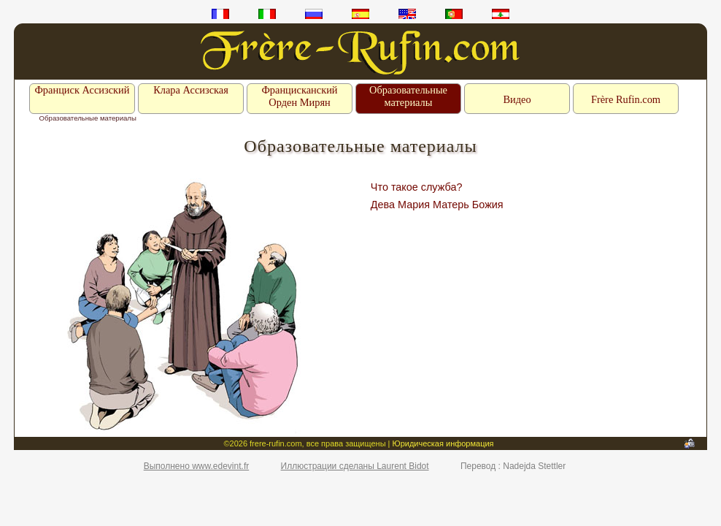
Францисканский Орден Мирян (299, 96)
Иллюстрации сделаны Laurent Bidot (355, 466)
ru (314, 14)
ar (500, 14)
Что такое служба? (417, 187)
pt (454, 14)
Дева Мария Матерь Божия (437, 204)
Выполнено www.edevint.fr (197, 466)
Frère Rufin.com (625, 99)
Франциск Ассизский (81, 90)
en (407, 14)
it (267, 14)
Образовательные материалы (408, 96)
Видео (517, 99)
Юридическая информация (443, 443)
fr (220, 14)
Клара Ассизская (190, 90)
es (360, 14)
